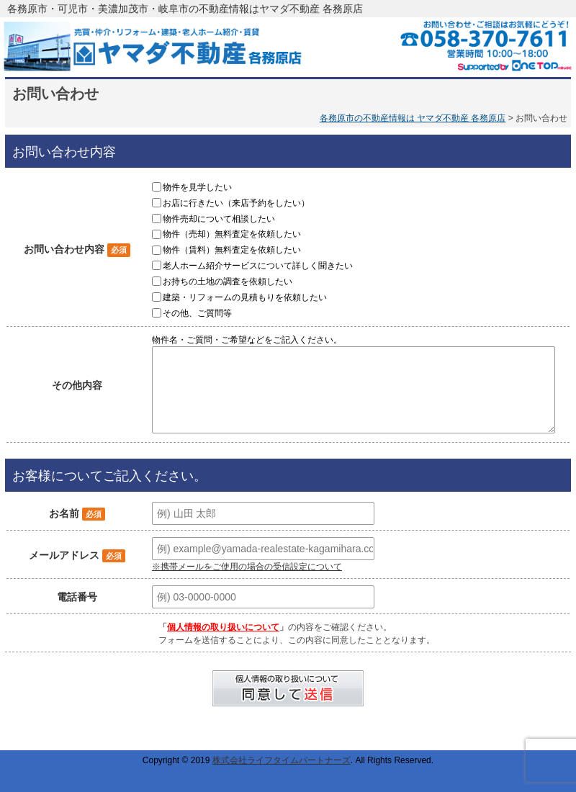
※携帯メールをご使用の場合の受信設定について (247, 567)
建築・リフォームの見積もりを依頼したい (245, 297)
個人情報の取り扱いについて (223, 627)
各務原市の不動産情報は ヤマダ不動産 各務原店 (413, 118)
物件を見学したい (197, 187)
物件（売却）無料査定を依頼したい (232, 234)
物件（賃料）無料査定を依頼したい (232, 250)
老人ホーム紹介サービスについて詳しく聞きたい (258, 266)
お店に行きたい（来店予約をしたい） (236, 203)
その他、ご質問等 (197, 312)
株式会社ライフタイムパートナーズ (281, 760)
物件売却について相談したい (219, 218)
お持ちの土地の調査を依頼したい (227, 281)
